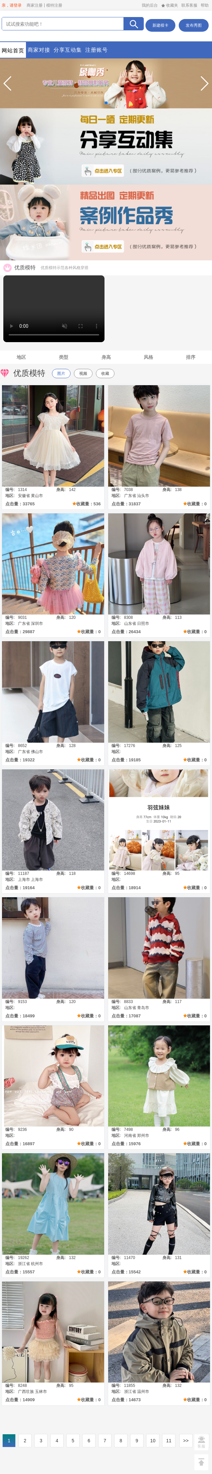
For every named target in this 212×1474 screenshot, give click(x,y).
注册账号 (96, 50)
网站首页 (13, 50)
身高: (61, 489)
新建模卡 (160, 25)
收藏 (105, 373)
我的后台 (150, 5)
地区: (10, 495)
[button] (7, 83)
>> (185, 1440)
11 (168, 1440)
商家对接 (39, 50)
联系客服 (189, 5)
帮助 (205, 5)
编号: (10, 489)
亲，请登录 (12, 5)
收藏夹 (169, 5)
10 (152, 1440)
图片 (61, 373)
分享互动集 (68, 50)
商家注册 (35, 5)
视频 (83, 373)
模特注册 (54, 5)
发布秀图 (194, 25)
